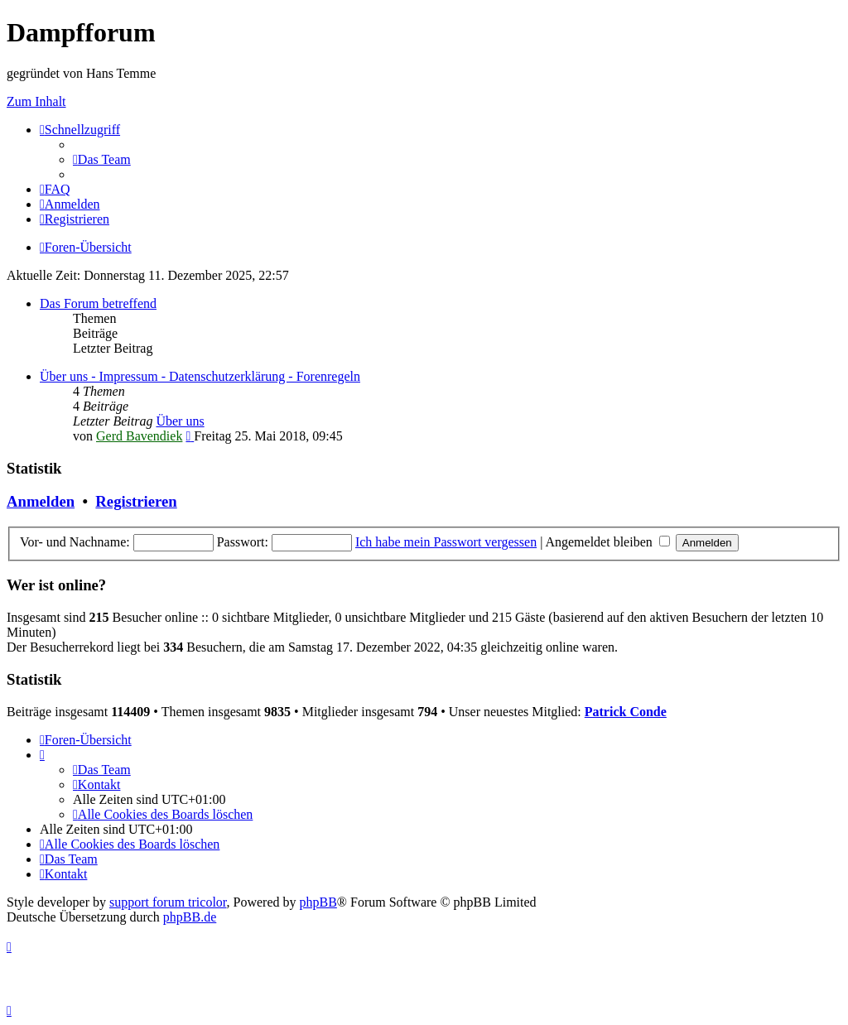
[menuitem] (102, 159)
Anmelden (41, 501)
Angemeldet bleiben (607, 542)
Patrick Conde (626, 712)
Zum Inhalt (36, 101)
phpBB (318, 902)
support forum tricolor (168, 902)
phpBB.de (189, 917)
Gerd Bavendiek (139, 436)
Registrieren (135, 501)
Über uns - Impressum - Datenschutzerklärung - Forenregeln (200, 376)
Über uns (180, 421)
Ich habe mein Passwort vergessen (446, 542)
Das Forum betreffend (98, 303)
